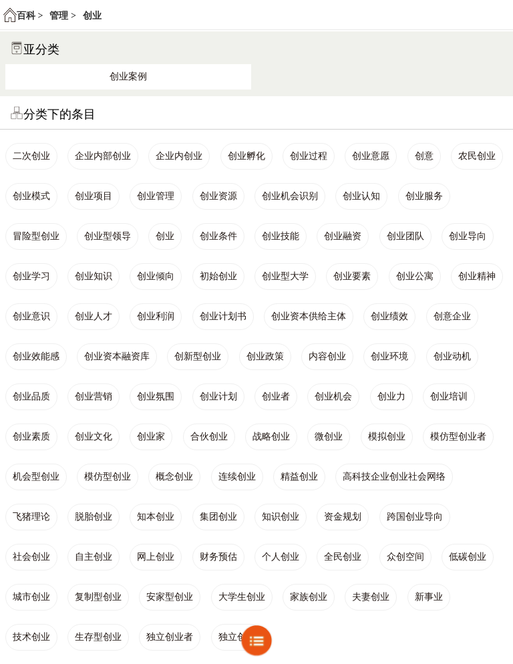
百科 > (30, 16)
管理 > (62, 16)
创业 (92, 16)
